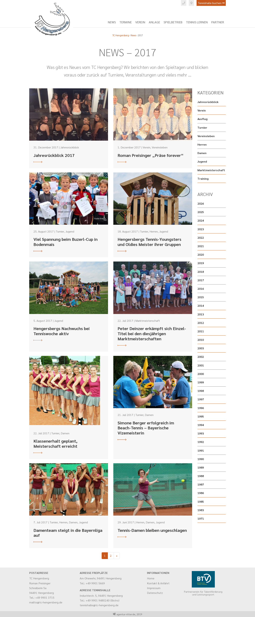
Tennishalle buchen (211, 3)
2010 (200, 340)
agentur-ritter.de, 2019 (128, 614)
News (112, 22)
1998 (200, 391)
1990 (200, 459)
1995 (200, 416)
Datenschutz (155, 593)
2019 (200, 263)
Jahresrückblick (208, 102)
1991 (200, 450)
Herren (202, 144)
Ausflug (202, 119)
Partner (217, 22)
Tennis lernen (197, 22)
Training (203, 178)
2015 (200, 297)
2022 (200, 237)
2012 (200, 323)
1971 (200, 518)
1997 (200, 399)
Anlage (154, 22)
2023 (200, 229)
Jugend (202, 161)
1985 (200, 501)
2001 (200, 365)
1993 (200, 433)
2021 (200, 246)
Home (150, 578)
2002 (200, 357)
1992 (200, 442)
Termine (125, 22)
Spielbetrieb (173, 22)
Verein (140, 22)
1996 (200, 408)
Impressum (153, 588)
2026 (200, 203)
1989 (200, 467)
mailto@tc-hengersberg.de (45, 602)
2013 (200, 314)
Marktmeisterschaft (211, 170)
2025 (200, 212)
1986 (200, 493)
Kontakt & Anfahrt (158, 583)
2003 (200, 348)
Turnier (202, 127)
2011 (200, 331)
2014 (200, 305)
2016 (200, 288)
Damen (201, 153)
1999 (200, 382)
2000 (200, 374)
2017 (200, 280)
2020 (200, 254)
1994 (200, 425)
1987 (200, 484)
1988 (200, 476)
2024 (200, 220)
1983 (200, 510)
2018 (200, 272)
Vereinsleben (206, 136)
